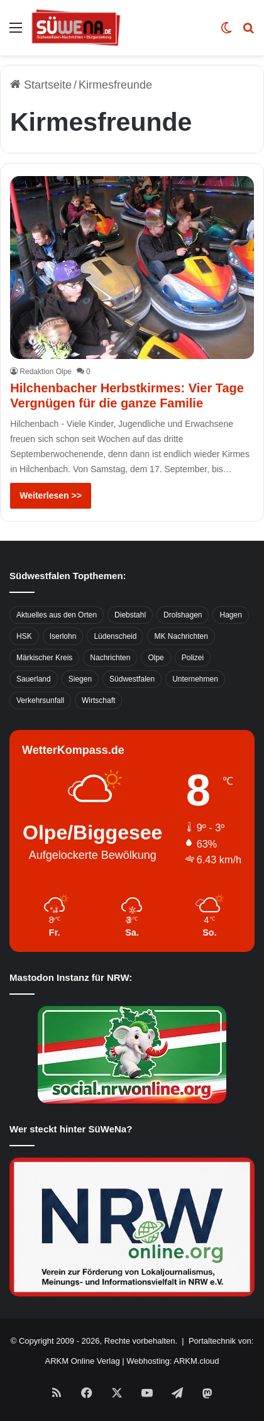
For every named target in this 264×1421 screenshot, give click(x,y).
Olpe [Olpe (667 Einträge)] (155, 657)
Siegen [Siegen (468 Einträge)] (80, 679)
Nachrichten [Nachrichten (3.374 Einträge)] (110, 657)
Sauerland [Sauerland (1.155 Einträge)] (33, 679)
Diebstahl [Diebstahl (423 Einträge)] (130, 615)
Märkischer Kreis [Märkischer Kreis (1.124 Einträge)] (44, 657)
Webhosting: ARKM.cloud (172, 1361)
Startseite (41, 85)
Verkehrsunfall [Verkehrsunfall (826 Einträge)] (40, 700)
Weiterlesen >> (50, 495)
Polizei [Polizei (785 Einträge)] (193, 657)
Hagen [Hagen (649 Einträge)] (230, 615)
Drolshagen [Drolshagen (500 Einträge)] (182, 615)
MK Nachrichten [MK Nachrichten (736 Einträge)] (180, 636)
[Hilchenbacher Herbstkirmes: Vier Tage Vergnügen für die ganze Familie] (131, 267)
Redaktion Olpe (45, 371)
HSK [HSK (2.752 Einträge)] (24, 636)
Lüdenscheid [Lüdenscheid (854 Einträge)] (115, 636)
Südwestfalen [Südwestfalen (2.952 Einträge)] (132, 679)
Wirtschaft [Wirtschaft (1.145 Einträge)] (98, 700)
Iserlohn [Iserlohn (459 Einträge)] (63, 636)
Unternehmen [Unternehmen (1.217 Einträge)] (195, 679)
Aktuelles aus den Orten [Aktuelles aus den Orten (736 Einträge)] (56, 615)
